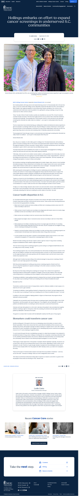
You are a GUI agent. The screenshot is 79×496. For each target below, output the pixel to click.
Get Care (50, 484)
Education (8, 1)
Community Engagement (59, 6)
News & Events (47, 6)
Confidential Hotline (52, 483)
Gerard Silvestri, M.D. (39, 102)
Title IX (60, 494)
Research (18, 1)
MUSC (3, 1)
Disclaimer (50, 494)
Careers (62, 1)
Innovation (70, 6)
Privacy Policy (55, 494)
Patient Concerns (65, 484)
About (35, 483)
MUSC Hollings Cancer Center (20, 102)
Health (13, 1)
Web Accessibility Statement (68, 494)
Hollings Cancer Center (53, 1)
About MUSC (39, 6)
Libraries (64, 483)
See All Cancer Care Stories (39, 443)
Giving (66, 1)
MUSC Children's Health (41, 1)
